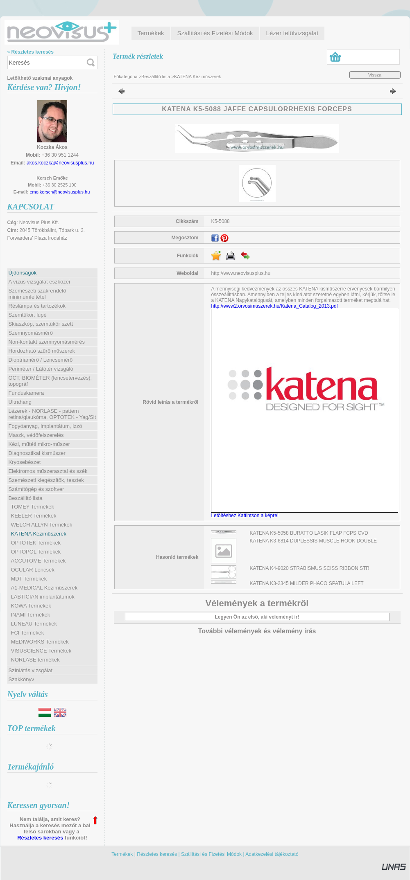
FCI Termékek (27, 633)
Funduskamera (26, 393)
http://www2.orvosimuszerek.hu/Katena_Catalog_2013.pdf (274, 306)
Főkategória (126, 76)
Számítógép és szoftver (36, 489)
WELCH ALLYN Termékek (41, 525)
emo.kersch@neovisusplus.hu (59, 191)
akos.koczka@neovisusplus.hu (60, 163)
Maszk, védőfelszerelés (36, 435)
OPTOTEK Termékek (36, 543)
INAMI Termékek (30, 615)
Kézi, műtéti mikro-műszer (39, 444)
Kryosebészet (25, 462)
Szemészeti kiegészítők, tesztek (46, 480)
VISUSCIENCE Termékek (41, 651)
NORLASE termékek (35, 660)
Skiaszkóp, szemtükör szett (41, 324)
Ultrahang (20, 402)
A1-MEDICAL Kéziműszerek (44, 588)
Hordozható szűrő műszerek (42, 351)
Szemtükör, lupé (28, 315)
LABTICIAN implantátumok (43, 597)
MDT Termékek (29, 579)
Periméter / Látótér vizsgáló (41, 369)
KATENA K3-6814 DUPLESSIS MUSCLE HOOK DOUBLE (313, 541)
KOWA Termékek (31, 606)
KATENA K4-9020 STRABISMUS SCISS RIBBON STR (310, 568)
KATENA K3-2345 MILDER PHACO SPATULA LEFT (307, 583)
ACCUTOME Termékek (38, 561)
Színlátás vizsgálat (31, 670)
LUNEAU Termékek (34, 624)
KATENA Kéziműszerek (39, 534)
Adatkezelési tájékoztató (271, 854)
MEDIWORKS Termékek (40, 642)
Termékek (122, 854)
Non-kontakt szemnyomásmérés (47, 342)
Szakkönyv (21, 679)
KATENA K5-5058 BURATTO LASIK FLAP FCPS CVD (309, 533)
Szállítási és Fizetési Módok (211, 854)
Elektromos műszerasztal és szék (48, 471)
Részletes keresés (40, 838)
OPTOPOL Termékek (36, 552)
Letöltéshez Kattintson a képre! (246, 515)
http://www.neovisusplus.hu (240, 273)
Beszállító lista (155, 76)
